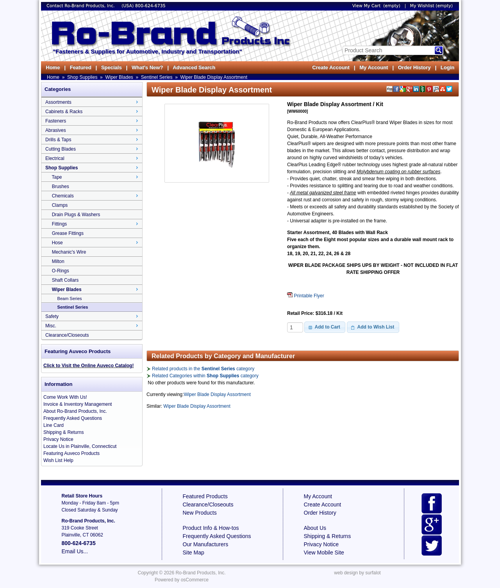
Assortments (58, 102)
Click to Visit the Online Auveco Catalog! (88, 365)
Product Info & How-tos (211, 528)
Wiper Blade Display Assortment (213, 77)
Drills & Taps (58, 139)
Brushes (60, 186)
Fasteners (55, 121)
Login (447, 67)
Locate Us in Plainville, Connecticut (79, 446)
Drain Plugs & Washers (76, 214)
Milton (58, 261)
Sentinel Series (157, 77)
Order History (414, 67)
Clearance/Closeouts (67, 335)
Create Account (331, 67)
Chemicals (63, 196)
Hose (57, 242)
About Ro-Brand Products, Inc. (75, 411)
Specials (111, 67)
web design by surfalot (357, 573)
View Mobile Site (324, 552)
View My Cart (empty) (376, 5)
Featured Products (205, 496)
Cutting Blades (60, 149)
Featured (80, 67)
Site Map (193, 552)
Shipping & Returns (63, 432)
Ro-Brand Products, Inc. (200, 573)
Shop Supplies (82, 77)
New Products (200, 513)
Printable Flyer (305, 295)
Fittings (59, 224)
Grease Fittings (68, 233)
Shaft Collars (65, 280)
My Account (373, 67)
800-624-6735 (150, 5)
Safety (52, 316)
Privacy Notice (58, 439)
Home (53, 67)
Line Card (53, 425)
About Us (315, 528)
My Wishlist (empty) (431, 5)
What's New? (147, 67)
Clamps (60, 205)
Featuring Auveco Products (71, 453)
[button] (324, 327)
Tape (57, 177)
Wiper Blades (119, 77)
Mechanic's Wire (69, 252)
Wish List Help (58, 460)
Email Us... (75, 551)
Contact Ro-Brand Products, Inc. (81, 5)
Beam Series (69, 298)
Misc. (50, 326)
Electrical (54, 158)
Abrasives (55, 130)
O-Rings (60, 271)
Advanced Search (194, 67)
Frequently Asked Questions (72, 418)
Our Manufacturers (206, 544)
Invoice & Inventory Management (77, 404)
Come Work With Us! (65, 397)
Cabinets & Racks (63, 111)
